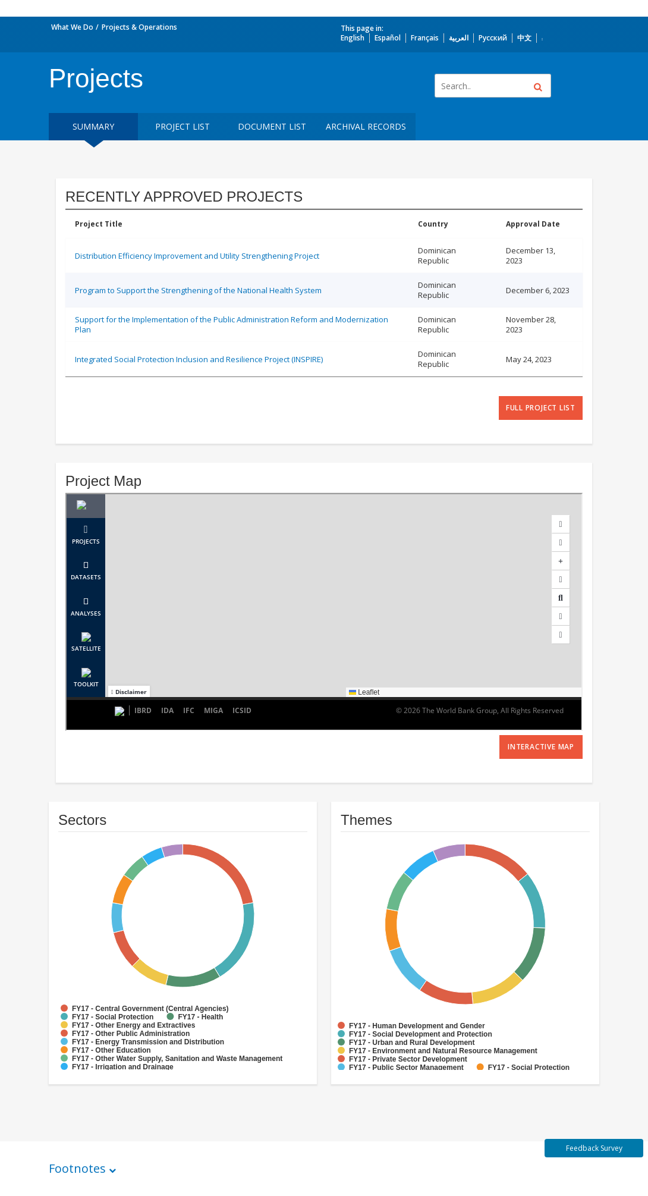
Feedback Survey (594, 1148)
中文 (524, 38)
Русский (493, 38)
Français (425, 38)
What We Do (72, 27)
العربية (458, 38)
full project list (540, 408)
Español (388, 38)
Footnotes (77, 1168)
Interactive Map (541, 747)
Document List (272, 126)
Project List (182, 126)
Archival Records (366, 126)
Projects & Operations (139, 27)
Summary (93, 126)
